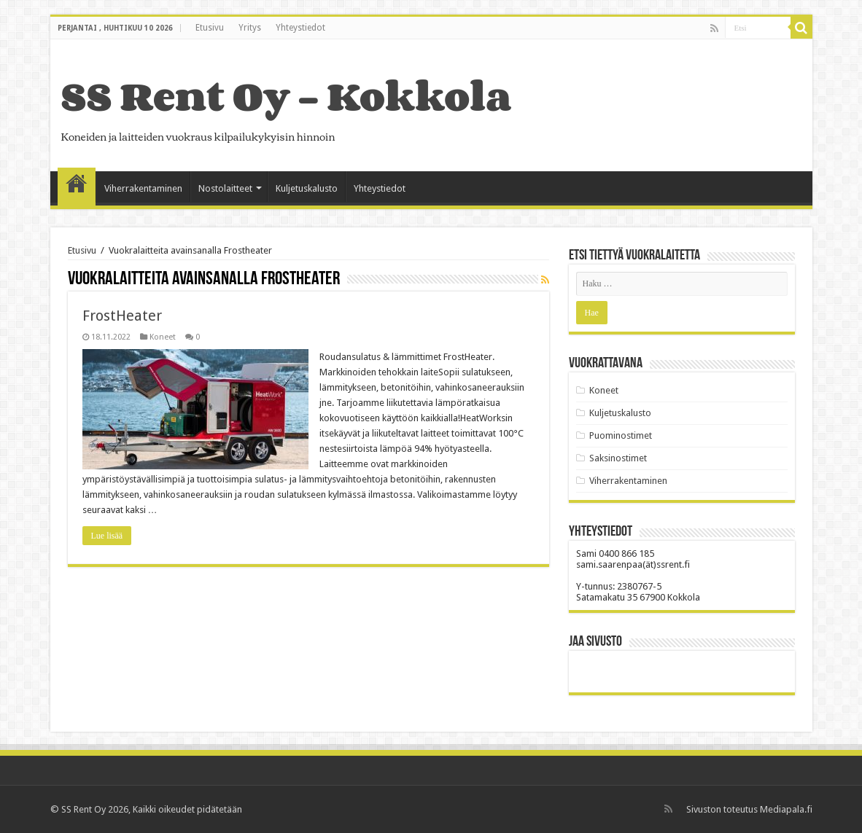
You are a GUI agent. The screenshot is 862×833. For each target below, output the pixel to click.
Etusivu (209, 28)
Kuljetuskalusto (307, 188)
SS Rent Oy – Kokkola (286, 96)
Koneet (163, 337)
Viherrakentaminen (143, 188)
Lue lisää (107, 536)
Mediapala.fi (786, 809)
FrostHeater (122, 315)
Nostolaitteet (225, 188)
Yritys (249, 28)
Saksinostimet (618, 458)
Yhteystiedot (300, 28)
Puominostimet (620, 435)
